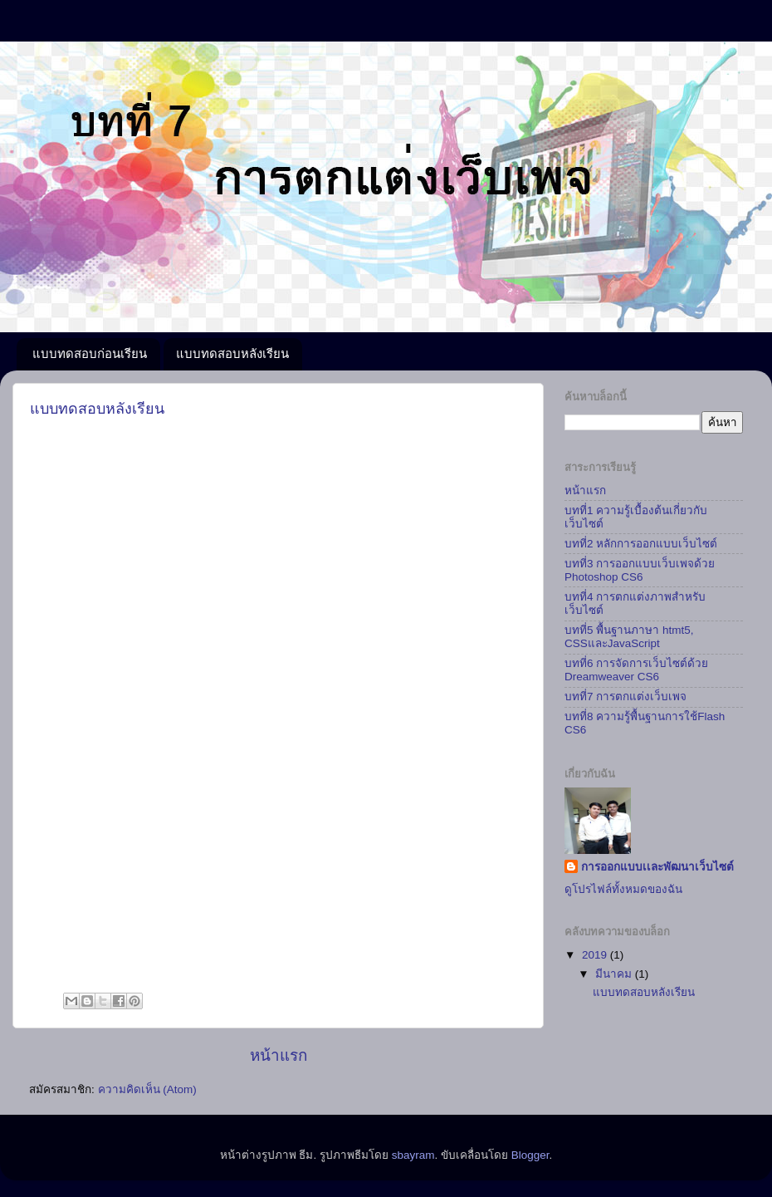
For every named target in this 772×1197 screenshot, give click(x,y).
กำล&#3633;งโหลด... (279, 707)
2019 (596, 955)
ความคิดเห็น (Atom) (147, 1089)
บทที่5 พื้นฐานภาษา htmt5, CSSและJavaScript (629, 637)
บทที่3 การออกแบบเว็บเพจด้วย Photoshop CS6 (639, 570)
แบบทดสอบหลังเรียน (232, 353)
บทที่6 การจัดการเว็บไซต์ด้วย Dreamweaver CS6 (636, 670)
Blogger (530, 1155)
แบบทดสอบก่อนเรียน (89, 353)
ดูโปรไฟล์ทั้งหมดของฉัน (623, 889)
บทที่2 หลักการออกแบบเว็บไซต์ (640, 543)
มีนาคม (615, 974)
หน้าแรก (278, 1055)
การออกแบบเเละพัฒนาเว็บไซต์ (657, 867)
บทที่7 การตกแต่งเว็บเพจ (625, 696)
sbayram (413, 1155)
